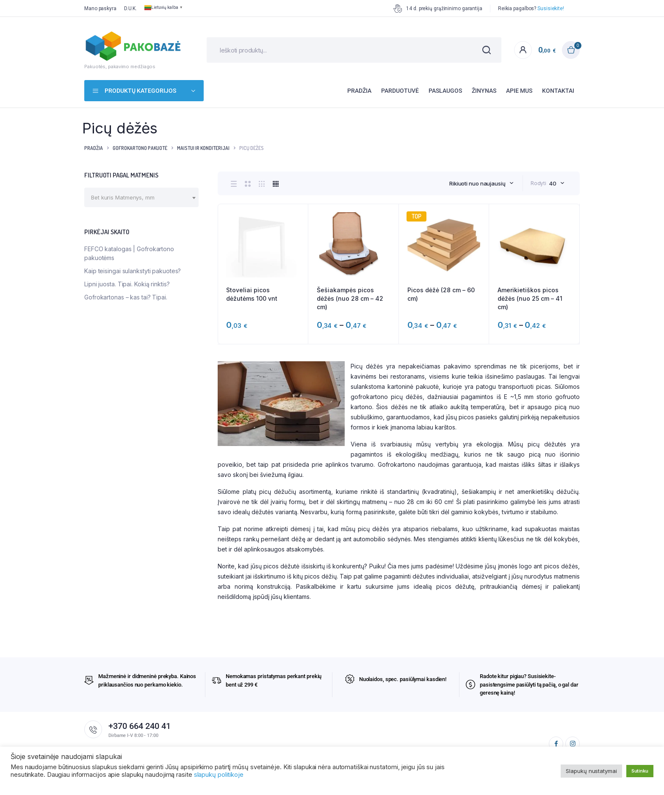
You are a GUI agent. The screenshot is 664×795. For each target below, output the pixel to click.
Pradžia (359, 90)
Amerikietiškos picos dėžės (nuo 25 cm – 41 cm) (530, 298)
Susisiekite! (550, 8)
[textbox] (123, 197)
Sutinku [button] (639, 771)
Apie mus (519, 90)
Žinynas (484, 90)
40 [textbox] (552, 183)
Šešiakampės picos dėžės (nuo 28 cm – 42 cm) (350, 298)
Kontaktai (558, 90)
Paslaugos (445, 90)
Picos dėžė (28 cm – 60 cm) (441, 294)
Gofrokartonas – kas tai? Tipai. (125, 297)
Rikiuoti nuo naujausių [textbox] (477, 183)
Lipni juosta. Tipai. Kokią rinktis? (127, 284)
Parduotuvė (400, 90)
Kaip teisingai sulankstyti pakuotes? (132, 270)
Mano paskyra (100, 8)
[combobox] (481, 183)
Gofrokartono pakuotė (140, 148)
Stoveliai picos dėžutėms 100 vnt (251, 294)
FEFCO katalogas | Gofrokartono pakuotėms (129, 253)
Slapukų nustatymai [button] (591, 770)
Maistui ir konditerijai (203, 148)
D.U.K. (130, 8)
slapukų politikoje (218, 774)
